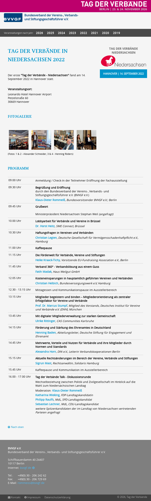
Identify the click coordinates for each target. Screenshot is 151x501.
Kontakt (15, 497)
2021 (94, 33)
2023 (72, 33)
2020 (105, 33)
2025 (50, 33)
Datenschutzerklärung (57, 497)
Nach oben (17, 427)
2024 (61, 33)
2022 (83, 33)
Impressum (34, 497)
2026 (39, 33)
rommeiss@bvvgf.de (31, 483)
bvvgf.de (25, 468)
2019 (116, 33)
